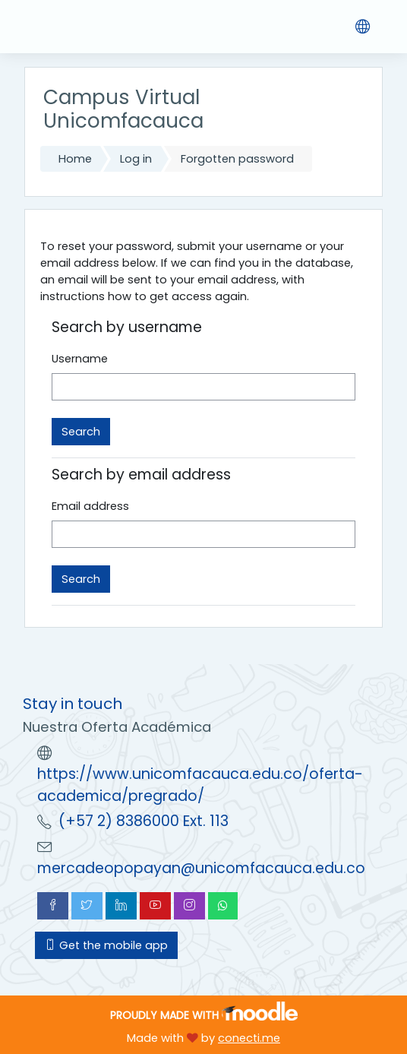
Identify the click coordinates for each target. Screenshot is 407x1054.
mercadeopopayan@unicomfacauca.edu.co (201, 868)
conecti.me (249, 1038)
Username (80, 358)
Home (75, 158)
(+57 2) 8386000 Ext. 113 (143, 821)
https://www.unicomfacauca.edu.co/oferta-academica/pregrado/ (200, 785)
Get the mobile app (106, 945)
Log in (136, 158)
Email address (90, 506)
